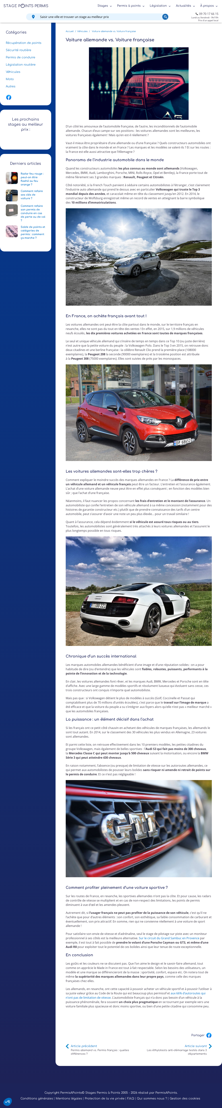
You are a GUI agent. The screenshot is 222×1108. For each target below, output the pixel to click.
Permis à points (129, 5)
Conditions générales (37, 1098)
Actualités (183, 5)
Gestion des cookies (185, 1098)
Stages (102, 5)
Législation (158, 5)
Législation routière (21, 64)
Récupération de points (23, 43)
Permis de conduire (20, 57)
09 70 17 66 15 (208, 14)
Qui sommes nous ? (152, 1098)
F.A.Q (130, 1098)
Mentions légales (69, 1098)
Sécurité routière (18, 50)
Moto (10, 79)
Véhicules (13, 72)
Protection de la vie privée (105, 1098)
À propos (207, 5)
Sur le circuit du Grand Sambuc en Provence (169, 938)
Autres (10, 86)
